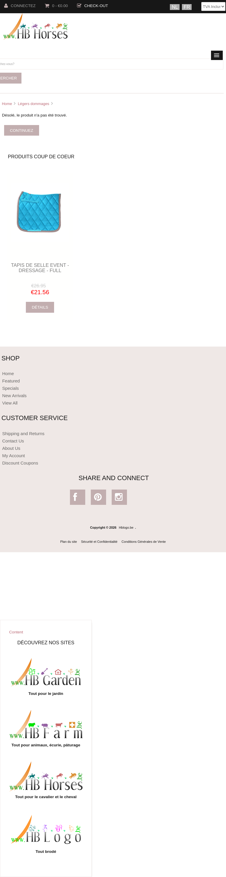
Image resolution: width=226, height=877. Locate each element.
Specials (10, 388)
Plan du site (68, 541)
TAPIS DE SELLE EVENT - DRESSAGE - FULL (40, 267)
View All (9, 402)
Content (16, 632)
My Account (13, 455)
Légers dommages (33, 103)
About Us (11, 448)
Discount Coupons (20, 462)
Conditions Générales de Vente (144, 541)
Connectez (20, 6)
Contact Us (13, 440)
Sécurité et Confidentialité (99, 541)
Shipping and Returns (23, 433)
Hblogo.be (126, 527)
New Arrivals (14, 395)
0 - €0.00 (56, 6)
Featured (11, 380)
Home (7, 103)
